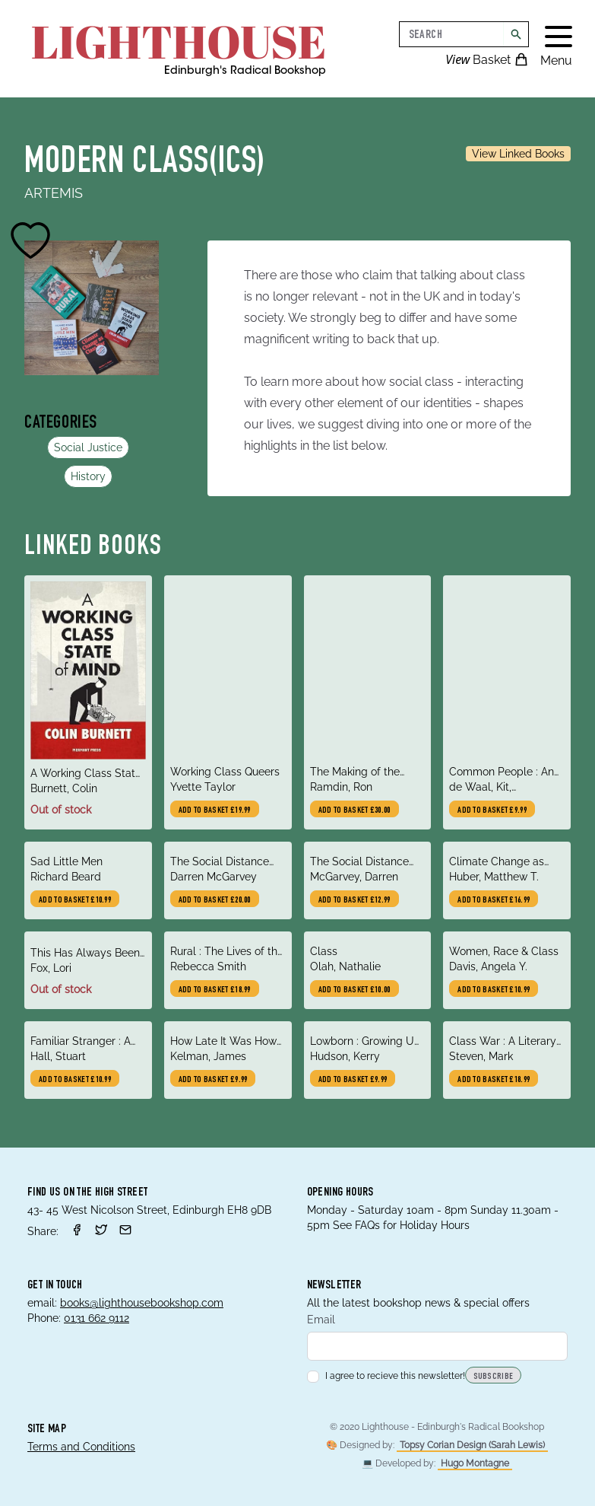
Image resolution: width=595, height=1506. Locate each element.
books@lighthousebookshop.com (141, 1303)
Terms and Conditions (81, 1447)
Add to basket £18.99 (215, 990)
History (88, 476)
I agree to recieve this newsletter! (386, 1376)
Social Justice (88, 447)
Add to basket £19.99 (215, 810)
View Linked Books (518, 154)
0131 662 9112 (96, 1318)
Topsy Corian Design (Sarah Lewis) (472, 1445)
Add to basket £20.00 (215, 900)
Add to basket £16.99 (493, 900)
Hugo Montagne (475, 1463)
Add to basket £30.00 (354, 810)
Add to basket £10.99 (75, 900)
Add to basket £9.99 (492, 810)
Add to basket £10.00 (354, 990)
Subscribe (493, 1376)
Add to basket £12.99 (354, 900)
